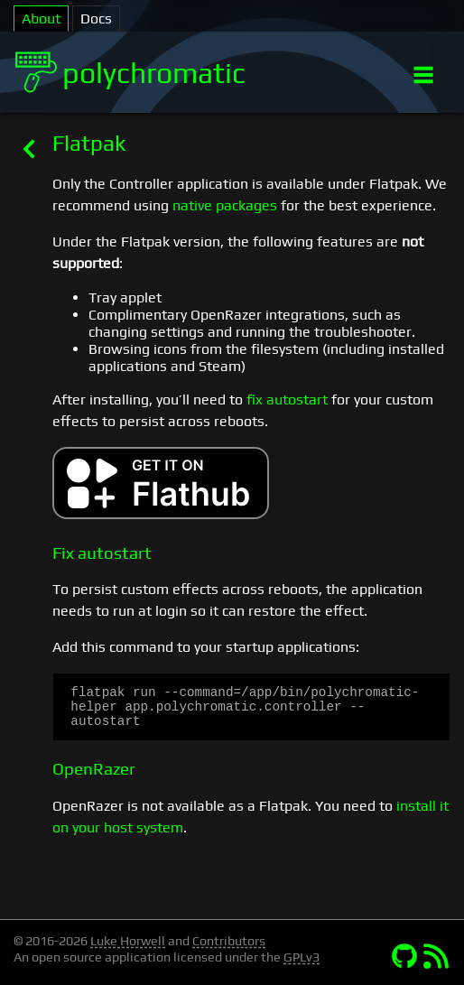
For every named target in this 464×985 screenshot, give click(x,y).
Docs (96, 18)
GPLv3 (301, 957)
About (41, 18)
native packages (224, 205)
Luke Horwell (127, 941)
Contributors (228, 941)
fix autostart (287, 399)
